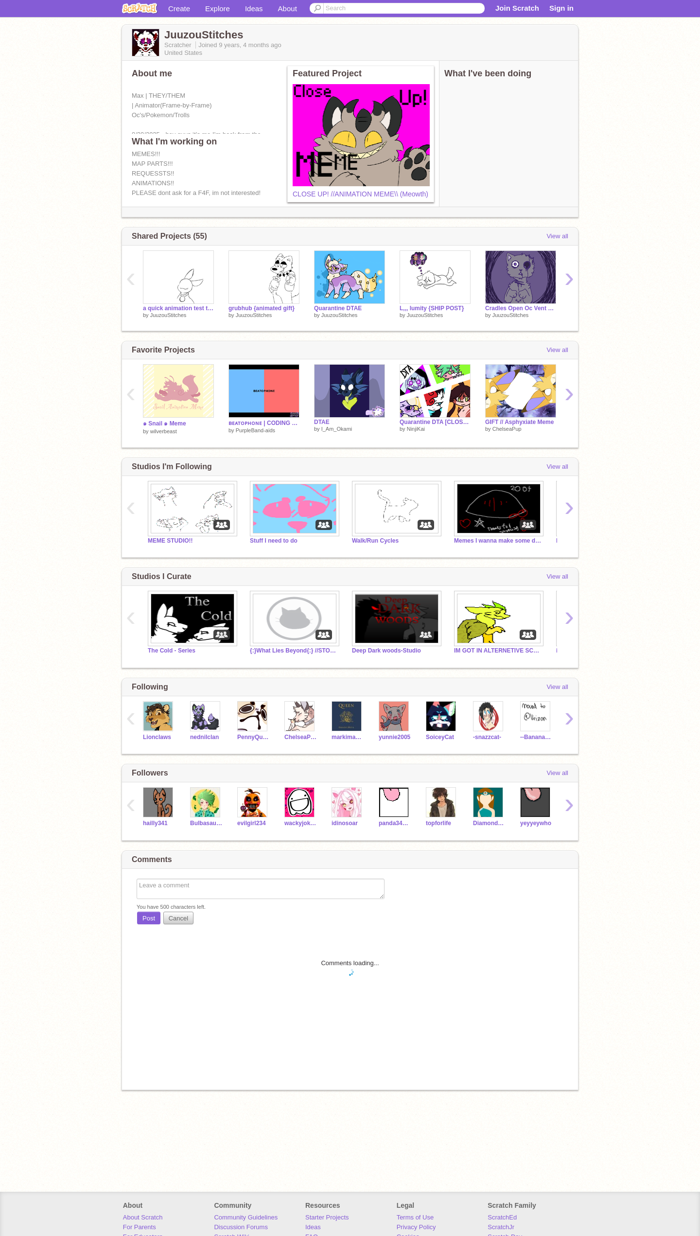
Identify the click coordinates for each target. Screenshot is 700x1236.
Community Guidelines (246, 1217)
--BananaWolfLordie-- (536, 737)
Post (148, 918)
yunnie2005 (394, 737)
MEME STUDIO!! (170, 540)
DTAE (322, 422)
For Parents (139, 1227)
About (287, 8)
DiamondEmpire (489, 823)
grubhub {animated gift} (261, 308)
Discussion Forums (241, 1227)
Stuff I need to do (274, 540)
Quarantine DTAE (338, 308)
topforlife (438, 823)
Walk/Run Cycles (375, 540)
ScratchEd (502, 1217)
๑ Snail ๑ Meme (164, 423)
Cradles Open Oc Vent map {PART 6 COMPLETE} (520, 308)
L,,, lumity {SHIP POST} (432, 308)
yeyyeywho (535, 823)
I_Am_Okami (336, 429)
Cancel (178, 918)
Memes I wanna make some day (498, 540)
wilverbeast (163, 431)
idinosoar (345, 823)
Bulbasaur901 (206, 823)
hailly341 (155, 823)
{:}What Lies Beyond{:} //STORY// (293, 650)
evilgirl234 (251, 823)
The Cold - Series (171, 650)
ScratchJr (501, 1227)
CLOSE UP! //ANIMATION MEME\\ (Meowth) (360, 194)
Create (179, 8)
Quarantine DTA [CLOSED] (435, 422)
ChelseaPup (507, 429)
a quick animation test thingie (178, 308)
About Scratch (143, 1217)
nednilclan (204, 737)
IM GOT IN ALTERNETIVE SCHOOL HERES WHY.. (498, 650)
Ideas (254, 8)
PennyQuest (253, 737)
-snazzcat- (487, 737)
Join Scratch (517, 8)
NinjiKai (416, 429)
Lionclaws (157, 737)
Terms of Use (415, 1217)
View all (557, 236)
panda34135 (395, 823)
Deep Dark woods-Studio (386, 650)
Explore (217, 8)
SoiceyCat (440, 737)
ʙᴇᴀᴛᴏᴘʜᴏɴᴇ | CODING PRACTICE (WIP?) (263, 423)
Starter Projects (327, 1217)
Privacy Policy (416, 1227)
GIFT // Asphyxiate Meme (519, 422)
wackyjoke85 (300, 823)
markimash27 (348, 737)
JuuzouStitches (168, 315)
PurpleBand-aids (255, 430)
